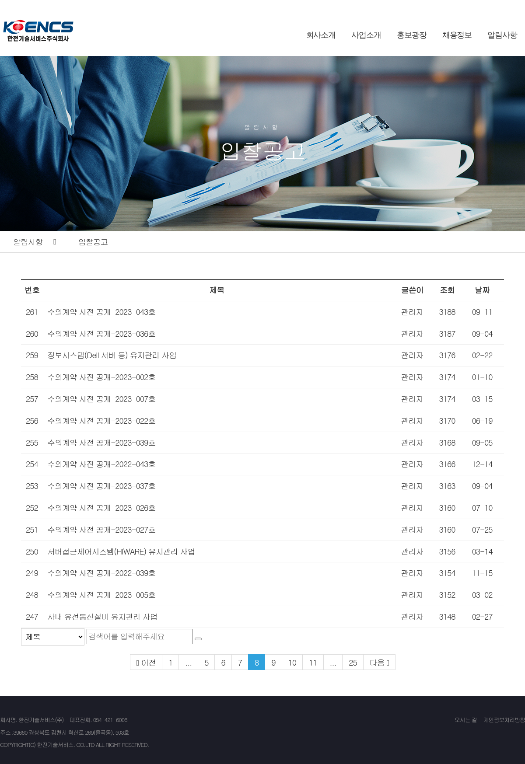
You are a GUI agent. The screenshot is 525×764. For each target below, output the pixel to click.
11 (313, 662)
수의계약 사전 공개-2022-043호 (101, 463)
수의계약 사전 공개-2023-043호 (101, 311)
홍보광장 (412, 35)
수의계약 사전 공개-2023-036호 (101, 333)
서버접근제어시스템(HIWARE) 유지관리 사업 (121, 551)
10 (292, 662)
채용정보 (457, 35)
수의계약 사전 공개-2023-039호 (101, 442)
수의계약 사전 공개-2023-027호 (101, 529)
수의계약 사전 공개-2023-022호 (101, 420)
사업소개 (366, 35)
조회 (447, 289)
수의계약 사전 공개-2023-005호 (101, 594)
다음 (377, 662)
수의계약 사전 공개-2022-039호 (101, 572)
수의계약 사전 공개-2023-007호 (101, 398)
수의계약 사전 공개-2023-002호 (101, 376)
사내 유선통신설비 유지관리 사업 (102, 616)
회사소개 (321, 35)
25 (353, 662)
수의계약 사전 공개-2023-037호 (101, 485)
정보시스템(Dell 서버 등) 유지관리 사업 (111, 354)
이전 (148, 662)
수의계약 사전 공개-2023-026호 (101, 507)
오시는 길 (466, 719)
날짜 (482, 289)
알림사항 (502, 35)
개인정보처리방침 (504, 719)
